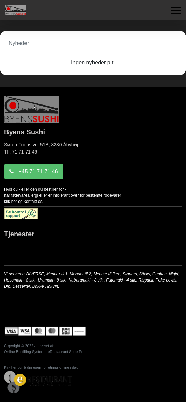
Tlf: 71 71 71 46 (20, 152)
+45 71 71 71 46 (33, 171)
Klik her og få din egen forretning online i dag (41, 367)
